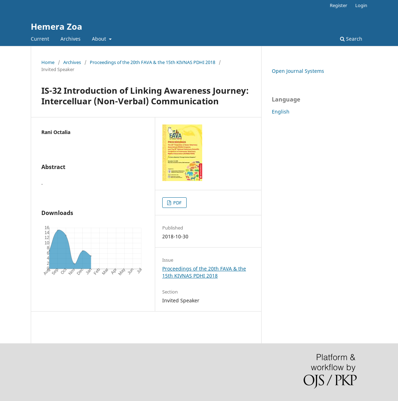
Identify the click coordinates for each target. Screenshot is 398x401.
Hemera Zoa (56, 26)
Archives (70, 38)
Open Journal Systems (298, 71)
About (99, 38)
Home (47, 62)
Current (40, 38)
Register (338, 5)
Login (361, 5)
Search (351, 38)
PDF (177, 202)
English (280, 111)
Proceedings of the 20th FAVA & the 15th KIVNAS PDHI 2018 (152, 62)
